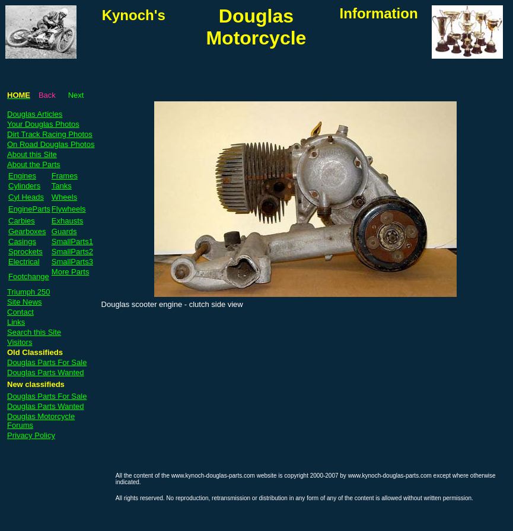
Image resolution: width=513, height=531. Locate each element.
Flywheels (69, 208)
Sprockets (25, 251)
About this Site (32, 154)
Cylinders (24, 185)
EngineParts (29, 208)
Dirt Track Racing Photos (50, 134)
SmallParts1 (72, 241)
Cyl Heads (26, 197)
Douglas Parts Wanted (45, 372)
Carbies (21, 220)
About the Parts (33, 164)
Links (16, 322)
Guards (64, 231)
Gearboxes (27, 231)
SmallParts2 (72, 251)
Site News (24, 302)
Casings (22, 241)
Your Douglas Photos (43, 124)
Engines (22, 175)
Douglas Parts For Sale (47, 362)
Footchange (28, 276)
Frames (65, 175)
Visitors (19, 342)
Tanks (62, 185)
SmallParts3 (72, 261)
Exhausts (67, 220)
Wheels (64, 197)
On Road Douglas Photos (50, 144)
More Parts (71, 271)
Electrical (24, 261)
